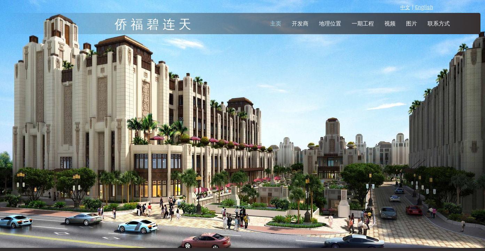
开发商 (300, 23)
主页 (275, 23)
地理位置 (330, 23)
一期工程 (363, 23)
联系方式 (439, 23)
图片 (411, 23)
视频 (390, 23)
